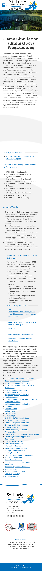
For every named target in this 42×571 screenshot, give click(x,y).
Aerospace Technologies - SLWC (17, 383)
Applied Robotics (11, 397)
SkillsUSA (11, 329)
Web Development (12, 476)
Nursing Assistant (11, 453)
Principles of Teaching (13, 460)
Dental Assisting (11, 413)
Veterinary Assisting (12, 474)
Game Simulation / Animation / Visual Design (22, 434)
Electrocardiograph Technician (17, 423)
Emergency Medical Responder (17, 425)
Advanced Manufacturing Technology (19, 378)
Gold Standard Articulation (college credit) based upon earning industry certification (22, 314)
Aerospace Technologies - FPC (17, 381)
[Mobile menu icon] (3, 5)
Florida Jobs (13, 341)
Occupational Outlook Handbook (20, 338)
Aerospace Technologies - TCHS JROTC (20, 385)
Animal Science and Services (16, 390)
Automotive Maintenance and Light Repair (21, 399)
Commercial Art (11, 406)
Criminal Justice (11, 409)
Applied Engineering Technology (17, 395)
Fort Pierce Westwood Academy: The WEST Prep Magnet (20, 157)
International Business (13, 446)
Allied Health (9, 388)
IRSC (10, 309)
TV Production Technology (15, 471)
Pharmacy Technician (13, 457)
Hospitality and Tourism (14, 441)
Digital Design (10, 416)
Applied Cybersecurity (13, 392)
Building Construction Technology (17, 404)
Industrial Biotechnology (14, 444)
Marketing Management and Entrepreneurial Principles (16, 449)
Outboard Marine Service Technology (19, 455)
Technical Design (11, 469)
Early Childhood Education (15, 420)
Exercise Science (11, 427)
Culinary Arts (10, 411)
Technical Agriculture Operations (17, 467)
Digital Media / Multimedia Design (17, 418)
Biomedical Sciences (12, 402)
